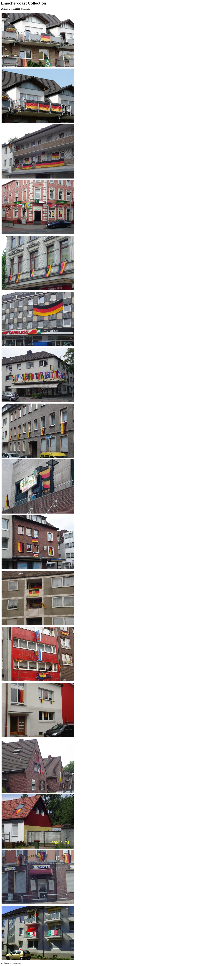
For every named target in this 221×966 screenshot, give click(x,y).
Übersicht (7, 963)
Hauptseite (17, 963)
